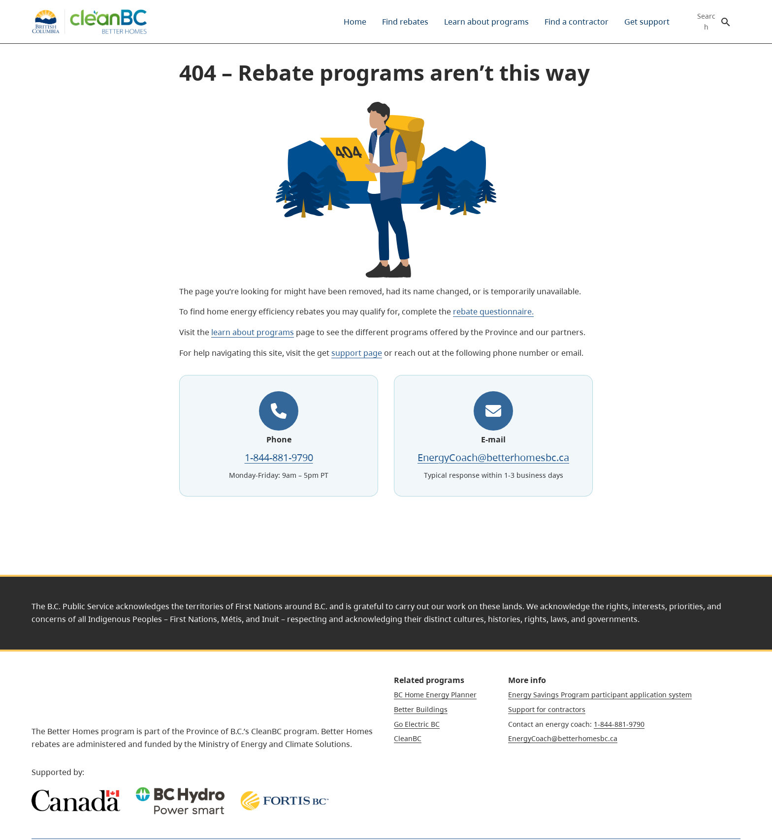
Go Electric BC (417, 724)
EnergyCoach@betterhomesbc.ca (493, 457)
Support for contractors (546, 709)
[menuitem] (355, 21)
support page (356, 352)
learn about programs (252, 332)
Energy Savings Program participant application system (600, 694)
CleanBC (407, 738)
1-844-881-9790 (279, 457)
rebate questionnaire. (493, 311)
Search (706, 22)
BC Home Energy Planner (435, 694)
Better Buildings (421, 709)
